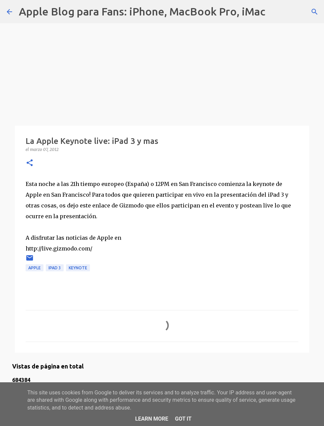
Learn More (151, 419)
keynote (78, 268)
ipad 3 (54, 268)
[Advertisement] (162, 71)
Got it (183, 419)
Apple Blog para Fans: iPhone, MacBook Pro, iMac (142, 11)
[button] (30, 163)
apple (34, 268)
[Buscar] (275, 12)
